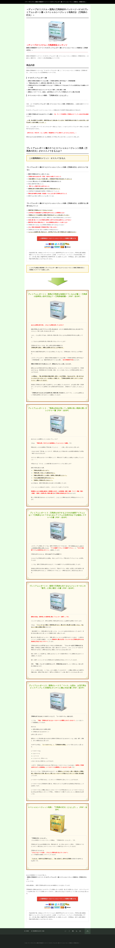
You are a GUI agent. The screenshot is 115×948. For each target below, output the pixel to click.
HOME (27, 931)
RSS (76, 931)
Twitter (65, 931)
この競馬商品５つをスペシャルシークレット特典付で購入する (57, 238)
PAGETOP (88, 931)
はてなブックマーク (80, 931)
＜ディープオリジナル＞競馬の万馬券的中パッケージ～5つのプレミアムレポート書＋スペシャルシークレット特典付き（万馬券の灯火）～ (55, 1)
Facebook (69, 931)
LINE (73, 931)
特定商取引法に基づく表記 (38, 931)
